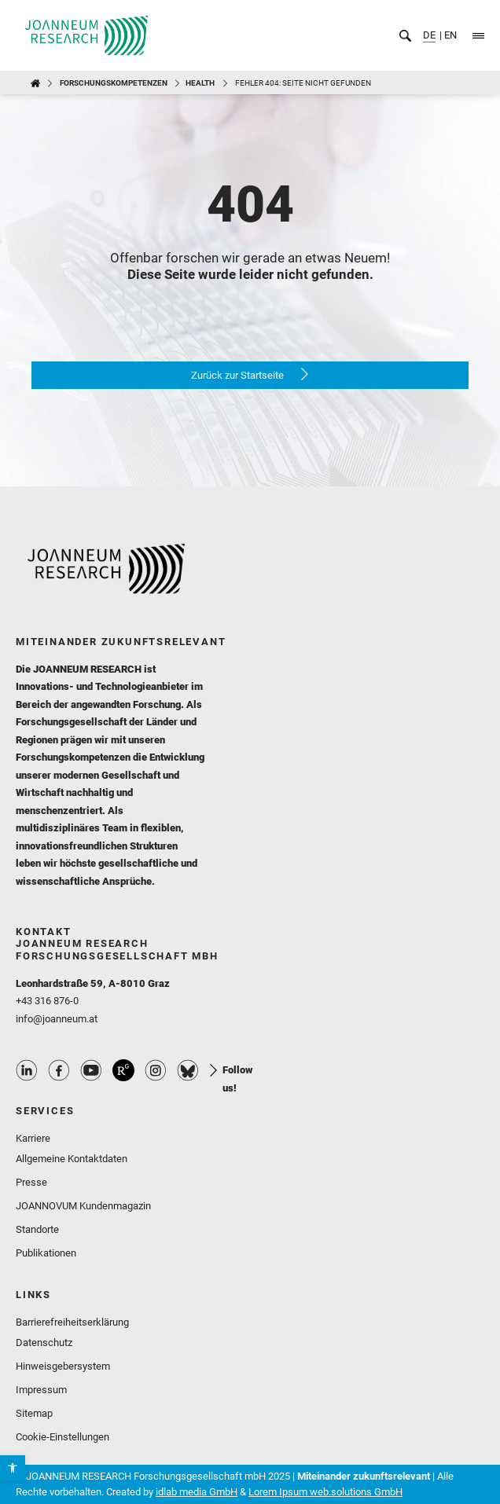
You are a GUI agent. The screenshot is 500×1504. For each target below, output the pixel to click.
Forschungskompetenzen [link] (113, 83)
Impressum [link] (41, 1390)
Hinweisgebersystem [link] (63, 1366)
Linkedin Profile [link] (27, 1070)
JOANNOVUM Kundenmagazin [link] (83, 1206)
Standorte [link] (37, 1229)
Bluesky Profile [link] (188, 1070)
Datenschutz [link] (44, 1342)
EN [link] (449, 35)
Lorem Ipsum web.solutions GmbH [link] (325, 1492)
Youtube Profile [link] (91, 1070)
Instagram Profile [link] (156, 1070)
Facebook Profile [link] (59, 1070)
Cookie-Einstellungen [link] (62, 1437)
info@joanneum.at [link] (56, 1019)
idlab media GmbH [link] (196, 1492)
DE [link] (429, 35)
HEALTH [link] (200, 83)
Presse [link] (31, 1182)
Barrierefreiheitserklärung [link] (72, 1322)
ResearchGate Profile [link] (123, 1070)
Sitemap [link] (34, 1413)
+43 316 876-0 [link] (47, 1001)
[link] (12, 1467)
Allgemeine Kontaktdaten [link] (71, 1159)
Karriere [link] (33, 1138)
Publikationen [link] (46, 1253)
